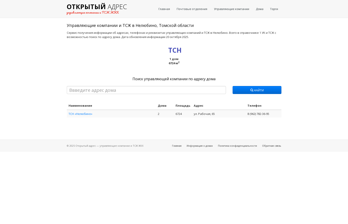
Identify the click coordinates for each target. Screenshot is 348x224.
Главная (164, 9)
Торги (274, 9)
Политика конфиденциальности (237, 145)
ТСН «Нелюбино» (80, 114)
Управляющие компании (231, 9)
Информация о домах (200, 145)
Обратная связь (271, 145)
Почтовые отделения (192, 9)
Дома (259, 9)
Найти (257, 90)
